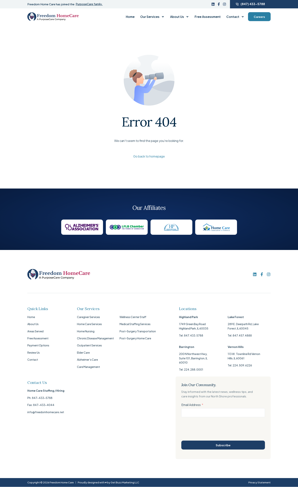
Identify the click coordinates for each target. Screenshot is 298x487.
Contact (235, 17)
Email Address (191, 405)
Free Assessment (208, 17)
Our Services (152, 17)
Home (130, 17)
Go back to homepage (149, 156)
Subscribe (223, 445)
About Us (179, 17)
